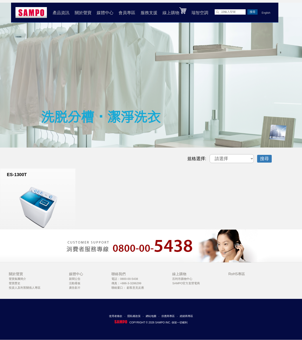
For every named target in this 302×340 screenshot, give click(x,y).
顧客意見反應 (135, 287)
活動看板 (74, 283)
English (265, 13)
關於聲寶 (82, 12)
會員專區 (126, 12)
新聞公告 (74, 278)
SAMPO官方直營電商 (186, 283)
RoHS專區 (236, 274)
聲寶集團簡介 (17, 278)
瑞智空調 (199, 12)
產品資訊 (60, 12)
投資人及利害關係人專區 (24, 287)
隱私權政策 (134, 316)
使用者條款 (115, 316)
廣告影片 (74, 287)
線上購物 (174, 11)
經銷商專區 (186, 316)
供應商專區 (168, 316)
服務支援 (148, 12)
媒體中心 (104, 12)
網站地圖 (151, 316)
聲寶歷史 (14, 283)
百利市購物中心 (182, 278)
